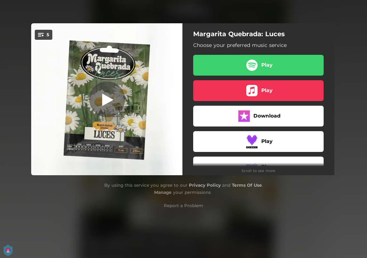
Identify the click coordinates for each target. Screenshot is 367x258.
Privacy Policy (205, 185)
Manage (163, 192)
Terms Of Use (247, 185)
